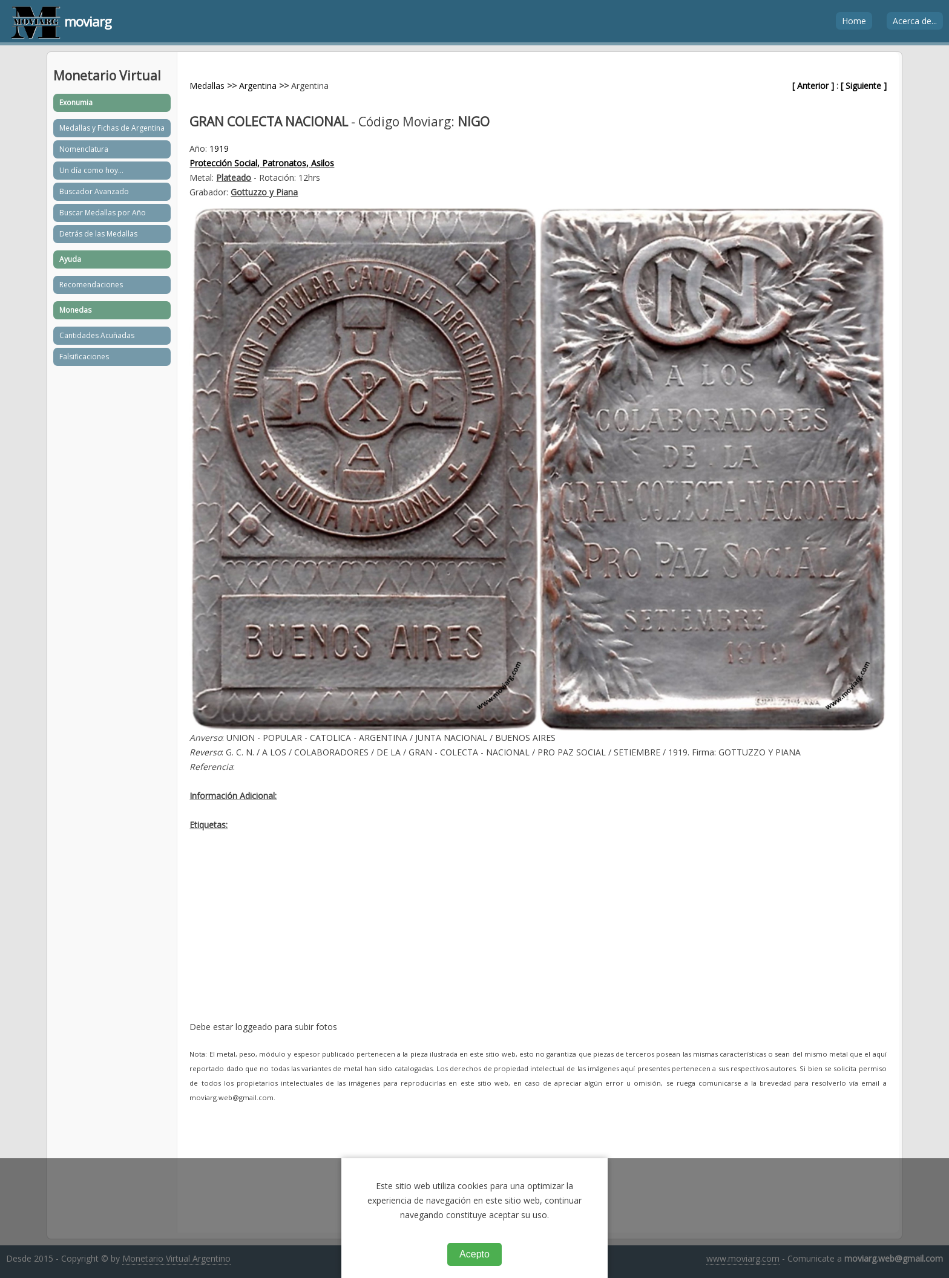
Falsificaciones (84, 356)
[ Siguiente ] (864, 85)
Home (854, 21)
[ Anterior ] (813, 85)
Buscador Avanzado (94, 191)
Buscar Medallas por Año (102, 212)
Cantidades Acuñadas (96, 335)
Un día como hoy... (91, 170)
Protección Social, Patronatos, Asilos (261, 163)
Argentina (258, 85)
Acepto (474, 1254)
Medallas (207, 85)
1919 (219, 148)
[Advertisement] (537, 935)
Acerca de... (915, 21)
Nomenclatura (83, 149)
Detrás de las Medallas (98, 234)
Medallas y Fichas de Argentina (112, 128)
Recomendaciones (91, 284)
